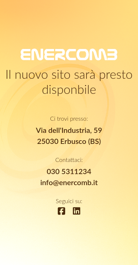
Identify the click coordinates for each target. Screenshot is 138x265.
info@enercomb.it (69, 182)
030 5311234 (69, 171)
